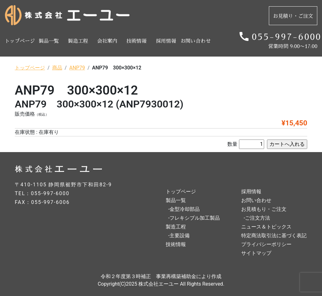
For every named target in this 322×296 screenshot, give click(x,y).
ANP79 (77, 68)
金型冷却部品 (184, 209)
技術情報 (136, 41)
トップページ (19, 41)
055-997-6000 (284, 37)
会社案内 (107, 41)
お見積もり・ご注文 (263, 209)
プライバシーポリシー (266, 244)
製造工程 (78, 41)
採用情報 (166, 41)
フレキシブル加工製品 (194, 218)
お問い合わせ (195, 41)
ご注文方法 (257, 218)
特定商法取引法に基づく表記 (274, 235)
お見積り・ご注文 (293, 16)
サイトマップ (256, 253)
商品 (57, 68)
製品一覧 (49, 41)
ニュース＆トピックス (266, 227)
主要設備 (179, 235)
